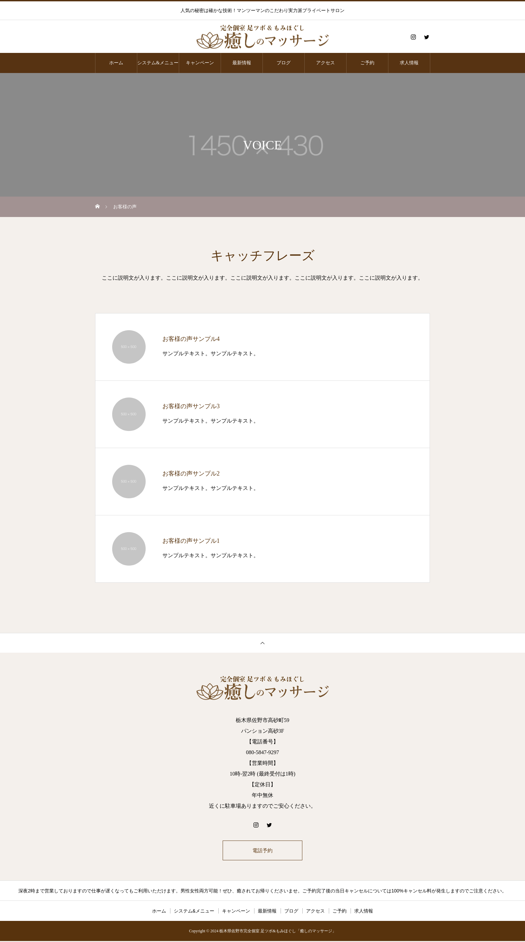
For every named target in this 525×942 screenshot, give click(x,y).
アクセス (325, 62)
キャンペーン (200, 62)
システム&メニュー (157, 62)
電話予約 (262, 851)
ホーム (116, 62)
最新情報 (241, 62)
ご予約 (367, 62)
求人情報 (409, 62)
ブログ (284, 62)
